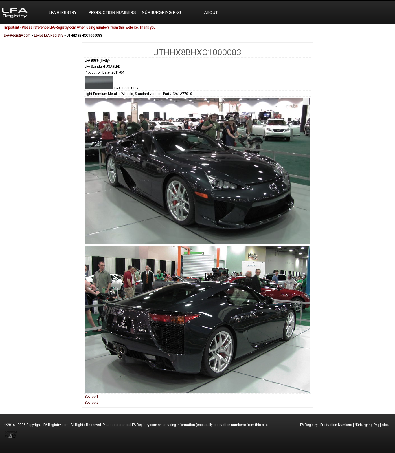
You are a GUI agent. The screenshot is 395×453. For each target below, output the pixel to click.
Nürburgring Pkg (161, 12)
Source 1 (91, 397)
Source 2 (91, 403)
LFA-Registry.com (17, 35)
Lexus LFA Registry (48, 35)
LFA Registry (63, 12)
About (211, 12)
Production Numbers (112, 12)
